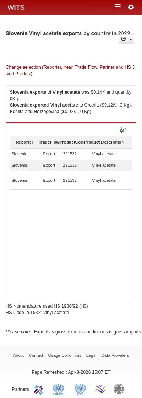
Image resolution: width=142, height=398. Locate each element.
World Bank (120, 388)
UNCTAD (60, 388)
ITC (39, 388)
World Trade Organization (100, 388)
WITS (16, 7)
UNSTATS (80, 388)
